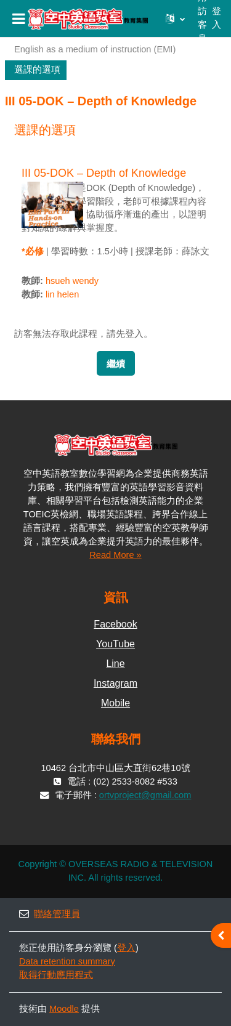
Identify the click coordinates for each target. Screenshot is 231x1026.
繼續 (116, 364)
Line (115, 663)
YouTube (115, 644)
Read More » (115, 555)
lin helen (62, 294)
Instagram (115, 683)
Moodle (64, 1009)
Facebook (115, 624)
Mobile (115, 703)
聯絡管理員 (49, 914)
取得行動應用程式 (56, 975)
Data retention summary (67, 961)
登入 (216, 18)
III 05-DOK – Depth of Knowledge (104, 173)
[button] (175, 18)
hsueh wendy (72, 281)
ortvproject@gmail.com (145, 795)
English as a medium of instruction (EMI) (95, 49)
